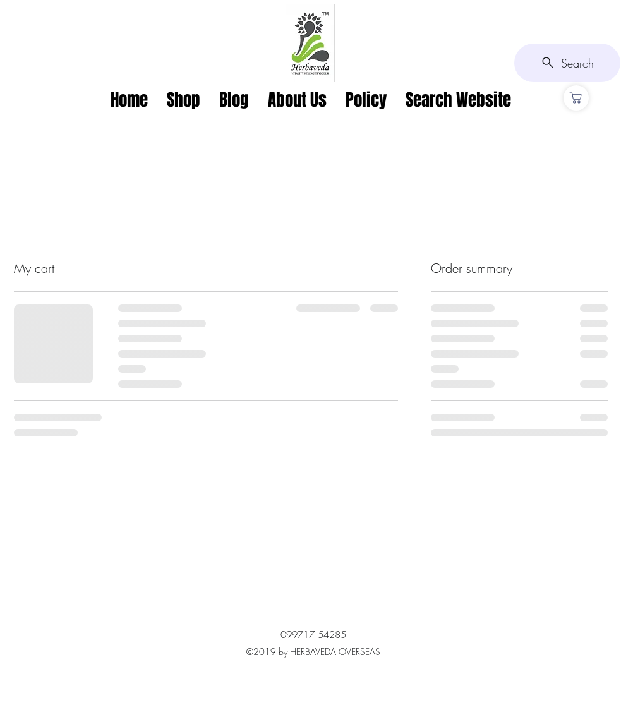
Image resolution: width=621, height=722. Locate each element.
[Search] (567, 63)
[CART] (576, 98)
